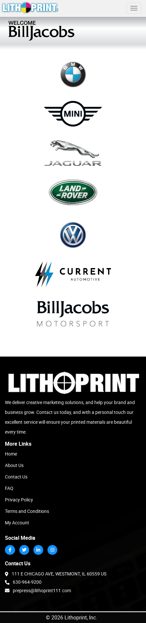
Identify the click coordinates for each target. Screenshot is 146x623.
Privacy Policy (19, 499)
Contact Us (16, 477)
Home (11, 454)
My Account (17, 522)
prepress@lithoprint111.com (38, 590)
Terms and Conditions (27, 511)
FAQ (9, 488)
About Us (14, 465)
